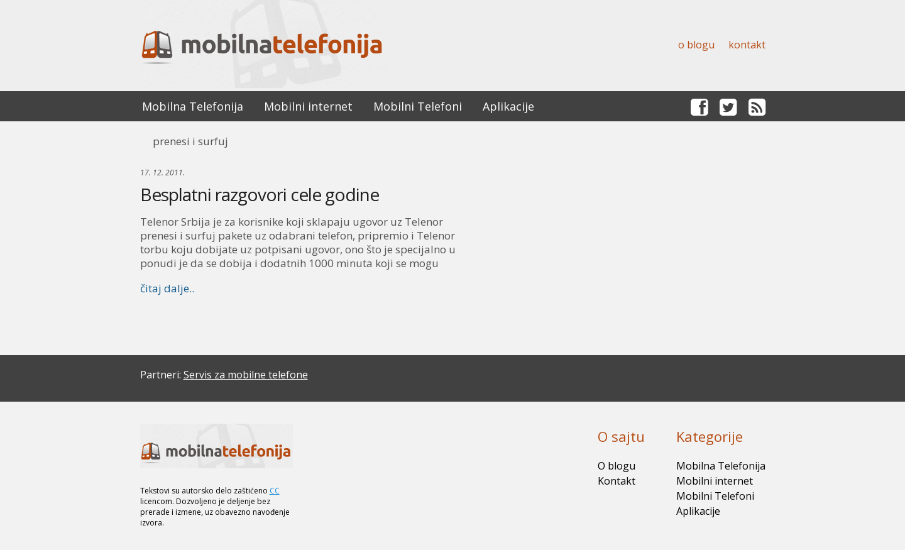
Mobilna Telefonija (192, 106)
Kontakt (746, 45)
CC (275, 490)
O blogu (696, 45)
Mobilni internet (308, 106)
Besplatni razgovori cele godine (259, 194)
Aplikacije (508, 106)
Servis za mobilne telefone (246, 375)
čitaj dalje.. (167, 288)
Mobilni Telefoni (417, 106)
